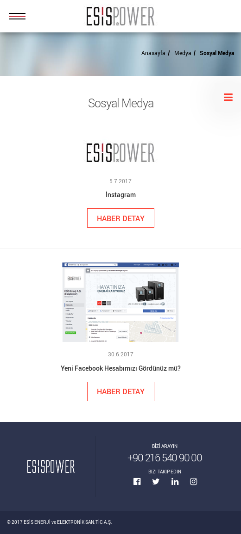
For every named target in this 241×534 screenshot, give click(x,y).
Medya (182, 52)
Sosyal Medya (217, 52)
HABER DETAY (121, 218)
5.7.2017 (120, 181)
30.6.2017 (120, 354)
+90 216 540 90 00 (164, 457)
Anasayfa (153, 52)
